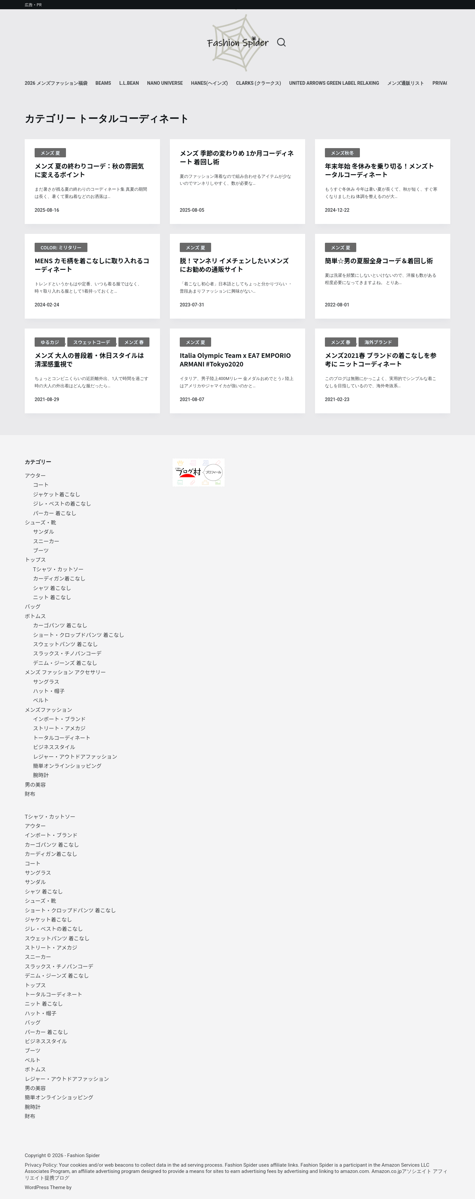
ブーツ (41, 550)
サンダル (43, 531)
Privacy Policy (40, 1164)
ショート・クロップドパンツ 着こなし (78, 635)
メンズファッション (48, 709)
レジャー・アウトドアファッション (75, 756)
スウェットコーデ (91, 343)
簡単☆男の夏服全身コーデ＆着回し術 (381, 261)
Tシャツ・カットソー (58, 569)
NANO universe (165, 83)
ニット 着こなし (52, 597)
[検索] (281, 42)
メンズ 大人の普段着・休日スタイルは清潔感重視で (91, 361)
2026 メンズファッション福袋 (56, 83)
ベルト (41, 700)
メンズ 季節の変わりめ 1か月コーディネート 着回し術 (236, 157)
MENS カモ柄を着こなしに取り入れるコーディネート (91, 266)
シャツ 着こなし (52, 588)
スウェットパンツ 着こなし (65, 644)
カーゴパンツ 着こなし (60, 625)
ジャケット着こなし (56, 494)
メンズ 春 (134, 343)
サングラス (46, 681)
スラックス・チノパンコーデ (67, 653)
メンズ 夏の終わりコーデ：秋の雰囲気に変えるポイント (91, 170)
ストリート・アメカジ (59, 728)
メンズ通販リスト (405, 83)
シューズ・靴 (40, 522)
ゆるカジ (50, 343)
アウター (35, 475)
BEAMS (103, 83)
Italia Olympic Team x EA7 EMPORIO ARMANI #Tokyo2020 (229, 361)
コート (41, 485)
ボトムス (35, 616)
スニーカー (46, 541)
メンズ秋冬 (342, 152)
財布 (30, 794)
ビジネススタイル (54, 747)
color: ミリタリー (61, 248)
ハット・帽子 (49, 691)
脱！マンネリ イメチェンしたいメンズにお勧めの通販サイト (236, 266)
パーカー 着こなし (55, 513)
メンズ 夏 (50, 152)
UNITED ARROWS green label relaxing (334, 83)
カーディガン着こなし (59, 578)
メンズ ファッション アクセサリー (65, 672)
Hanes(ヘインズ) (209, 83)
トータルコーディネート (62, 737)
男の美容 (35, 784)
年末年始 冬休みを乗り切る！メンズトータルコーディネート (381, 170)
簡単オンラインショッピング (67, 766)
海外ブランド (378, 343)
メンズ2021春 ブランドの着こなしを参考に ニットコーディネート (379, 361)
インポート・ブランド (59, 719)
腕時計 (41, 775)
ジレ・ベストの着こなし (62, 503)
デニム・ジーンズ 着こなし (65, 663)
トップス (35, 560)
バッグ (33, 606)
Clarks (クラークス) (258, 83)
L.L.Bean (129, 83)
